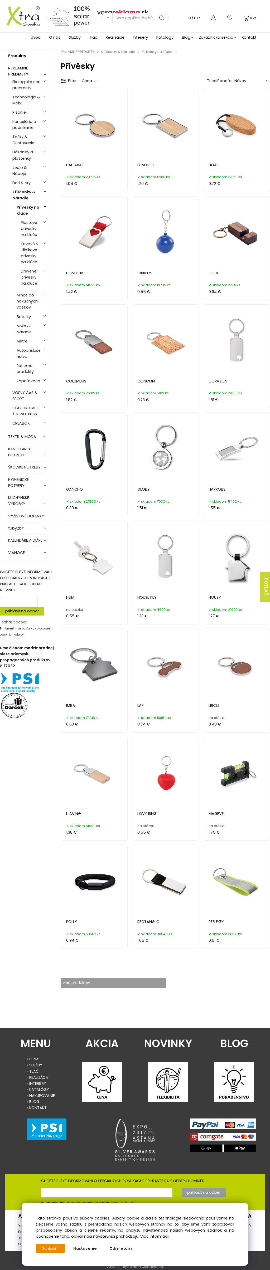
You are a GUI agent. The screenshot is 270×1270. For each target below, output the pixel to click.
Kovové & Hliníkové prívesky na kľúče (30, 253)
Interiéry (140, 37)
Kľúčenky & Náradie (23, 195)
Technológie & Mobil (26, 100)
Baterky (24, 316)
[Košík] (250, 18)
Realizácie (115, 37)
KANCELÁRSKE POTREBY (20, 452)
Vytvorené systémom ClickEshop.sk (135, 1267)
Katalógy (164, 37)
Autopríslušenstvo (29, 353)
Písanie (19, 112)
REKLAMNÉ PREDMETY (18, 71)
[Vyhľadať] (106, 18)
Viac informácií (154, 1236)
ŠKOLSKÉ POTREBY (24, 467)
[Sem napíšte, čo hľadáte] (140, 18)
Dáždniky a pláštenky (22, 155)
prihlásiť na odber (22, 611)
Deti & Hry (21, 182)
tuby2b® (16, 528)
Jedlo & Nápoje (19, 170)
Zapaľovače (28, 381)
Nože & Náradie (24, 329)
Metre (22, 341)
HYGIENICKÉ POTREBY (18, 482)
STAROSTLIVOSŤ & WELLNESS (26, 411)
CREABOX (21, 423)
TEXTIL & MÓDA (22, 436)
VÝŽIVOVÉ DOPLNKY (26, 516)
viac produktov (80, 982)
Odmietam (121, 1248)
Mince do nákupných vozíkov (27, 301)
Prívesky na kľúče (28, 210)
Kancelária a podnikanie (24, 124)
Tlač (93, 37)
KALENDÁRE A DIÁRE (25, 540)
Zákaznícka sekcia (216, 37)
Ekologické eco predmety (26, 84)
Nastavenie (86, 1248)
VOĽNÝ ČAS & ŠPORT (24, 395)
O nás (54, 37)
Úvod (36, 37)
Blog (186, 37)
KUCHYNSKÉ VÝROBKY (18, 500)
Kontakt (249, 37)
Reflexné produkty (25, 368)
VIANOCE (16, 552)
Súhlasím (51, 1248)
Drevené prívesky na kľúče (29, 277)
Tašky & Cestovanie (23, 139)
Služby (75, 37)
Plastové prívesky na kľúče (29, 228)
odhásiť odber (14, 622)
